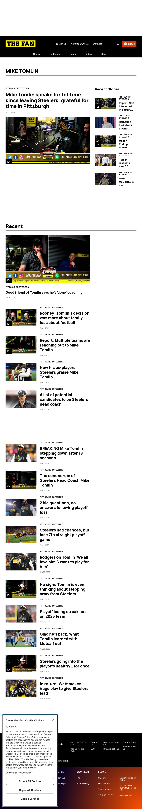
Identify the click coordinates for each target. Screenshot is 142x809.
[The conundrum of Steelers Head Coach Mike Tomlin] (21, 480)
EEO (93, 749)
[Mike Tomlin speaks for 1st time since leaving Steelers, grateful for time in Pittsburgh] (48, 140)
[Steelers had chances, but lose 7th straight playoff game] (21, 534)
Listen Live (60, 778)
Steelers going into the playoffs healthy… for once (65, 664)
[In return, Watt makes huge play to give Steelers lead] (21, 688)
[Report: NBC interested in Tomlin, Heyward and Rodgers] (105, 103)
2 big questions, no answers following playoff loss (64, 507)
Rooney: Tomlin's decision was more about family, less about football (64, 317)
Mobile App (60, 783)
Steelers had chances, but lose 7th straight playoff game (64, 534)
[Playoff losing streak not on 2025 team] (21, 613)
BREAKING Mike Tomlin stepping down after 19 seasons (61, 453)
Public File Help (126, 796)
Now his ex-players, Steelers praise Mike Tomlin (59, 372)
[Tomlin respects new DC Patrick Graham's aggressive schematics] (105, 160)
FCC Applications (111, 749)
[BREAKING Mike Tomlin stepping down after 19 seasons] (21, 453)
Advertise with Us (80, 44)
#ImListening (83, 783)
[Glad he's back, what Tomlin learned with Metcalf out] (21, 638)
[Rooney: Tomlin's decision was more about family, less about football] (21, 317)
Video (89, 54)
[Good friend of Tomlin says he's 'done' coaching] (48, 259)
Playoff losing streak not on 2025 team (63, 614)
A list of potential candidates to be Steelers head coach (64, 399)
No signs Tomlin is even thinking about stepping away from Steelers (62, 589)
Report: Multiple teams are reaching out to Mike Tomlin (65, 345)
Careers (102, 778)
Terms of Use (104, 789)
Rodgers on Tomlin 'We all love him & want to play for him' (64, 562)
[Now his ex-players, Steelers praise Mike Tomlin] (21, 372)
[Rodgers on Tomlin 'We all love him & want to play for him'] (21, 561)
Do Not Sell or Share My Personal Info (128, 788)
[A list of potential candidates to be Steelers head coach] (21, 399)
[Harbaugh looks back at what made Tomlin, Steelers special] (105, 122)
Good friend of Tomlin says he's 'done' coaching (44, 292)
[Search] (118, 44)
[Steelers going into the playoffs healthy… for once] (21, 663)
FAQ (78, 778)
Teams (72, 54)
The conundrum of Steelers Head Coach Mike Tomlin (64, 480)
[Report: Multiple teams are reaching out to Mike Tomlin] (21, 344)
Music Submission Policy (128, 779)
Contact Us (95, 743)
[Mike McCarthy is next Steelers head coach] (105, 179)
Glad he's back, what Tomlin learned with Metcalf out (59, 638)
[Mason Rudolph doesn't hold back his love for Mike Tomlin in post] (105, 141)
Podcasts (55, 54)
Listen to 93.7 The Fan (78, 743)
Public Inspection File (111, 743)
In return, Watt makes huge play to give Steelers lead (64, 688)
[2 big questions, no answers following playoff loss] (21, 507)
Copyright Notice (106, 794)
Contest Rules (129, 742)
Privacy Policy (104, 783)
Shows (36, 54)
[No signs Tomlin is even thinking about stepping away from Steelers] (21, 589)
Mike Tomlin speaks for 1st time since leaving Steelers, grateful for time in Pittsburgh (47, 100)
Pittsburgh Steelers (17, 88)
